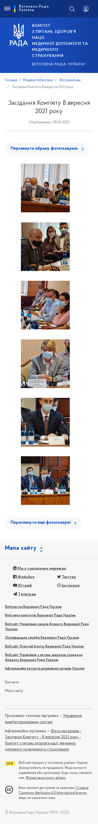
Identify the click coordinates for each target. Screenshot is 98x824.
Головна (11, 80)
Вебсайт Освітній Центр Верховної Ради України (44, 647)
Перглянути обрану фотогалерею (44, 148)
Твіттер (66, 577)
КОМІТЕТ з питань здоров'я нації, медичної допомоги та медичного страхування (60, 41)
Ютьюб (22, 586)
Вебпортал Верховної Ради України (33, 607)
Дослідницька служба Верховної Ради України (42, 638)
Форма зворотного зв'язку (46, 778)
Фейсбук (24, 577)
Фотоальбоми (70, 80)
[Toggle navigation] (7, 9)
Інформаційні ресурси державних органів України (44, 669)
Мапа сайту (14, 691)
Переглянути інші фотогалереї (41, 522)
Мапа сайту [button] (21, 548)
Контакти (12, 682)
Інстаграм (68, 586)
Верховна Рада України (58, 64)
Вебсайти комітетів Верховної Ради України (40, 615)
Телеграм (24, 594)
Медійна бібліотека (38, 80)
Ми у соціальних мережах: (40, 569)
